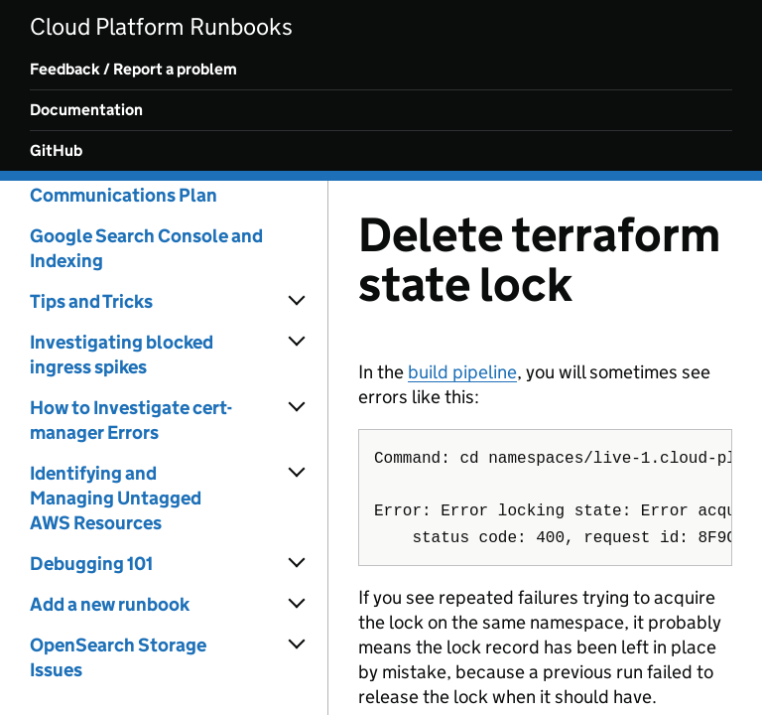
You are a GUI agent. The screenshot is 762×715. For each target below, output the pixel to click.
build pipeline (462, 371)
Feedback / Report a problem (133, 69)
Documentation (86, 109)
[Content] (545, 448)
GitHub (56, 150)
